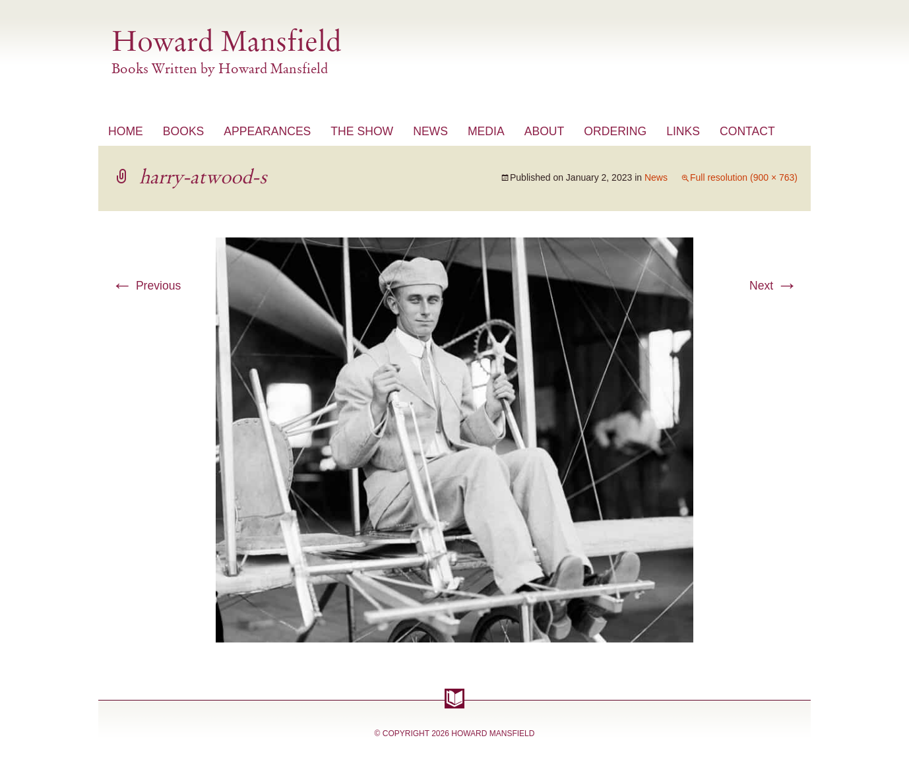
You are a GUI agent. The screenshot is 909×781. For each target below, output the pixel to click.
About (544, 131)
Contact (747, 131)
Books (183, 131)
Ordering (615, 131)
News (430, 131)
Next (773, 285)
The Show (361, 131)
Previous (146, 285)
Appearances (267, 131)
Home (125, 131)
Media (486, 131)
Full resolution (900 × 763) (744, 177)
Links (683, 131)
